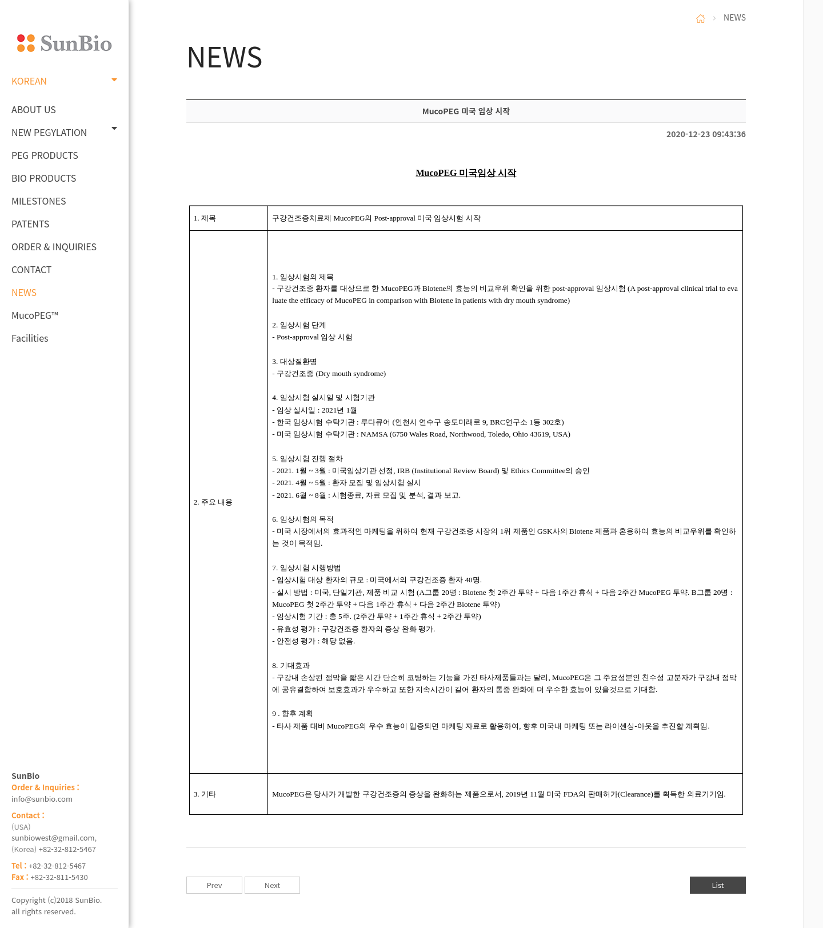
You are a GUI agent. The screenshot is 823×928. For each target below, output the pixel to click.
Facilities (30, 338)
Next (272, 884)
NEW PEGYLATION (64, 131)
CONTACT (31, 269)
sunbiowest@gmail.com (53, 837)
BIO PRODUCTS (43, 178)
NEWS (24, 292)
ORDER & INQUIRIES (54, 246)
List (718, 884)
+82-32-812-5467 (67, 848)
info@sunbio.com (42, 798)
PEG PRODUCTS (44, 155)
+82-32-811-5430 (59, 876)
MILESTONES (38, 200)
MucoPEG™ (34, 315)
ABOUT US (33, 109)
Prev (214, 884)
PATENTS (30, 223)
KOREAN (64, 80)
